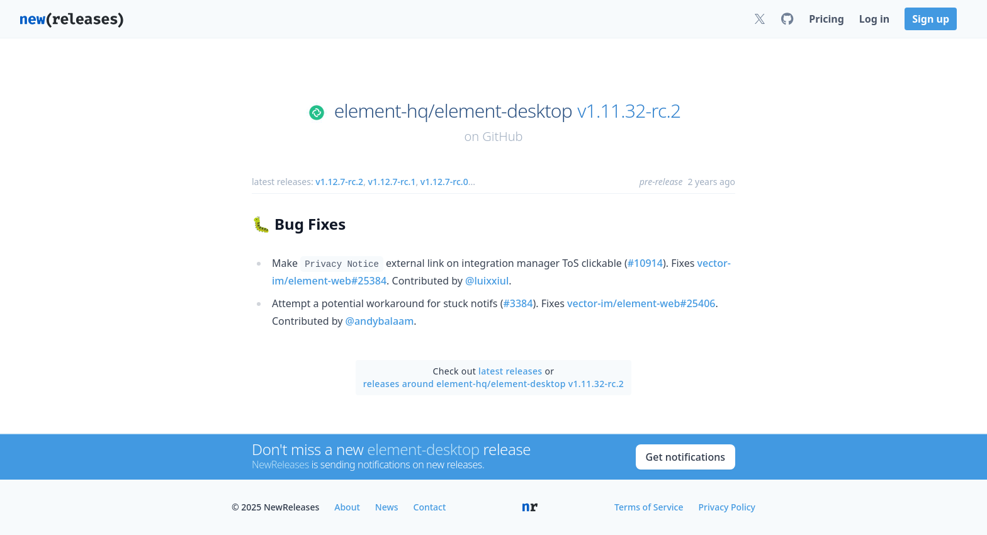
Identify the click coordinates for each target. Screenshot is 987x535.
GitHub (502, 136)
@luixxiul (487, 281)
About (347, 507)
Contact (430, 507)
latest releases (510, 371)
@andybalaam (380, 321)
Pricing (826, 19)
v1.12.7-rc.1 (392, 182)
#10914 (645, 263)
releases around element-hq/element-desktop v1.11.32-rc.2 (493, 384)
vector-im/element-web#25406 (641, 303)
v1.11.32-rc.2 (628, 111)
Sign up (930, 19)
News (386, 507)
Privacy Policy (727, 507)
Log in (874, 19)
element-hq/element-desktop (453, 111)
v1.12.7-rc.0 (444, 182)
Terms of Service (648, 507)
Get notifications (685, 457)
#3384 (518, 303)
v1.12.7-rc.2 (339, 182)
